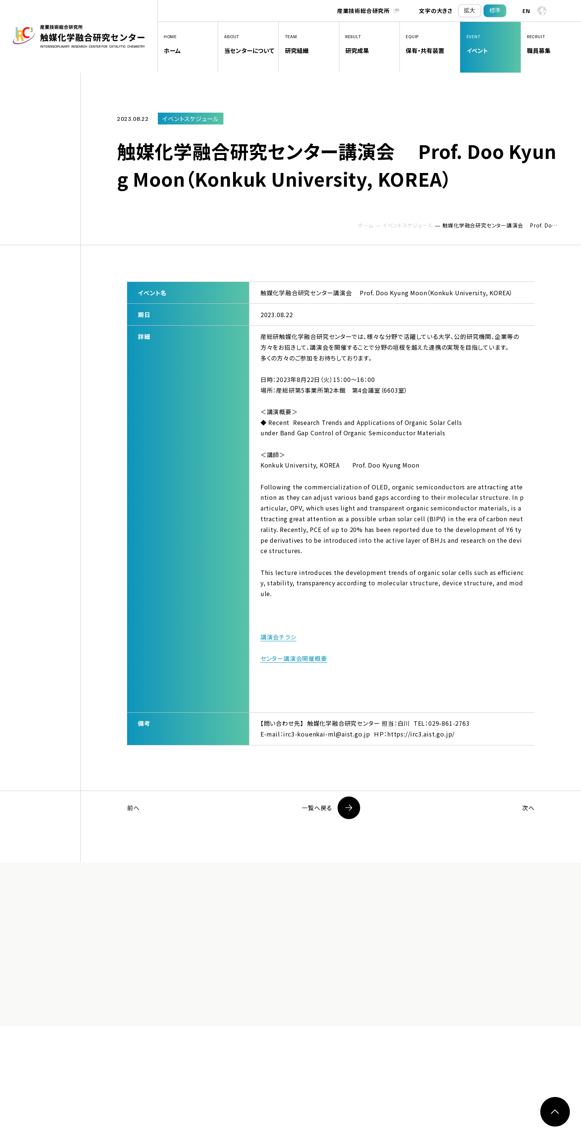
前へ (133, 807)
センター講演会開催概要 (293, 658)
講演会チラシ (278, 636)
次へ (528, 807)
